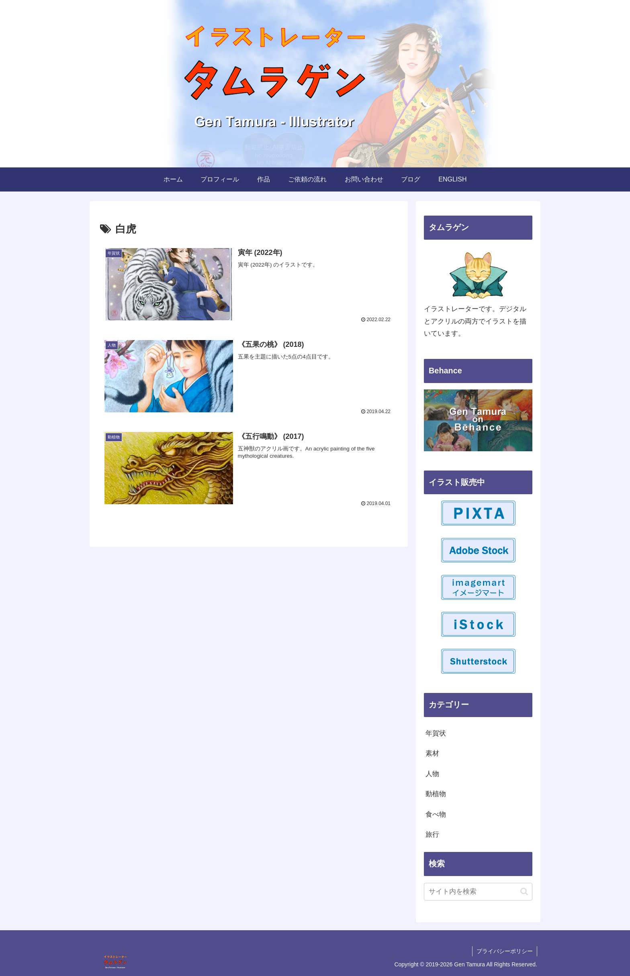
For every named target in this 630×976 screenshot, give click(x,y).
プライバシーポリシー (505, 951)
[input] (478, 892)
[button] (524, 891)
